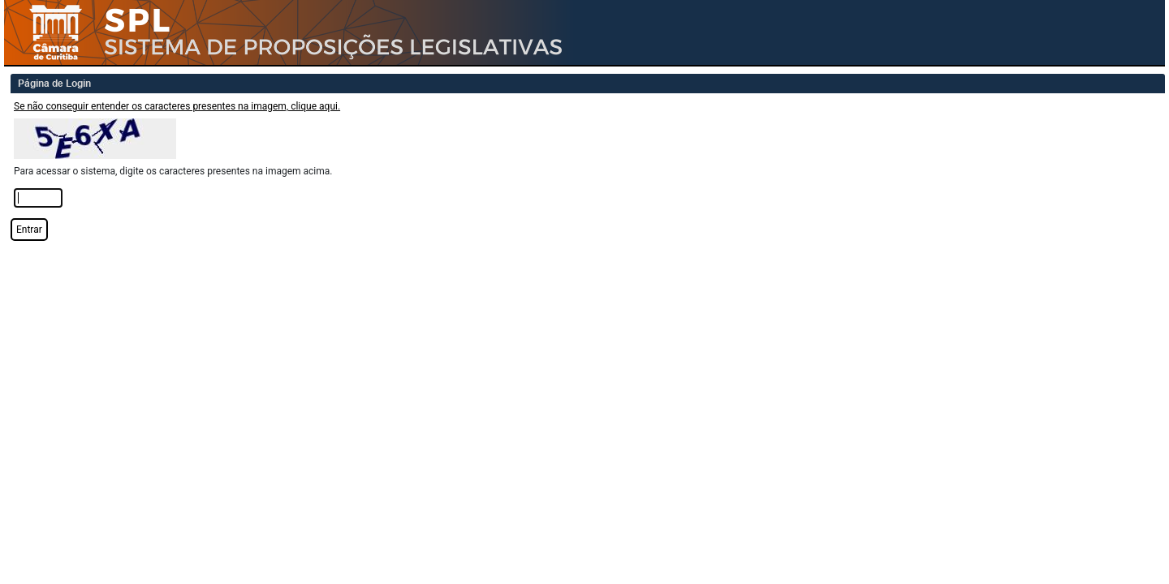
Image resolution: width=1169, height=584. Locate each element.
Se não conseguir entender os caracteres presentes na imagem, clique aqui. (177, 106)
